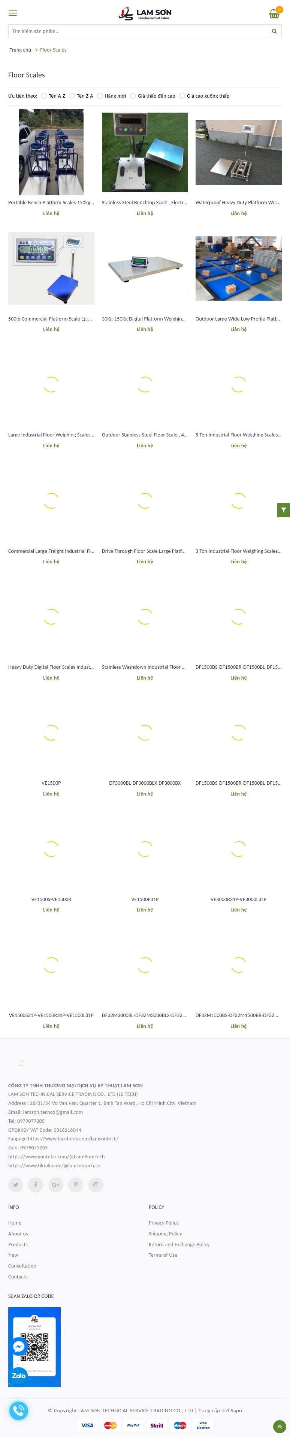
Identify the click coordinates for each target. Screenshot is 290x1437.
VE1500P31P (144, 899)
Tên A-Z (53, 96)
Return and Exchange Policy (179, 1244)
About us (18, 1234)
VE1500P (51, 783)
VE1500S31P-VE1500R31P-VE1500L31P (51, 1015)
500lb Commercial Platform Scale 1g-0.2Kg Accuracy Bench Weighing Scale (89, 319)
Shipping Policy (165, 1234)
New (13, 1255)
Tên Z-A (81, 96)
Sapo (236, 1410)
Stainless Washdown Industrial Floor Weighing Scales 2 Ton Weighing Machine (187, 667)
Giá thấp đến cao (152, 96)
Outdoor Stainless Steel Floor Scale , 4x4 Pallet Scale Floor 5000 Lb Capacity (184, 435)
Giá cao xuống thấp (204, 96)
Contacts (17, 1277)
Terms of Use (163, 1255)
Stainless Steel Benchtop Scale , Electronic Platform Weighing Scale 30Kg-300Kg (188, 202)
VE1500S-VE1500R (51, 899)
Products (18, 1244)
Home (14, 1223)
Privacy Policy (164, 1223)
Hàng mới (111, 96)
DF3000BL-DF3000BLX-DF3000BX (145, 783)
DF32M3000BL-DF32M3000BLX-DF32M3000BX (152, 1015)
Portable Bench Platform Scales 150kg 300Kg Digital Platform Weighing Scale (91, 202)
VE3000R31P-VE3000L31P (238, 899)
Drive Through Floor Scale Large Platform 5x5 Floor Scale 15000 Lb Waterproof (187, 551)
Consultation (22, 1266)
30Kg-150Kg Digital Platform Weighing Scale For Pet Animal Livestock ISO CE (184, 319)
